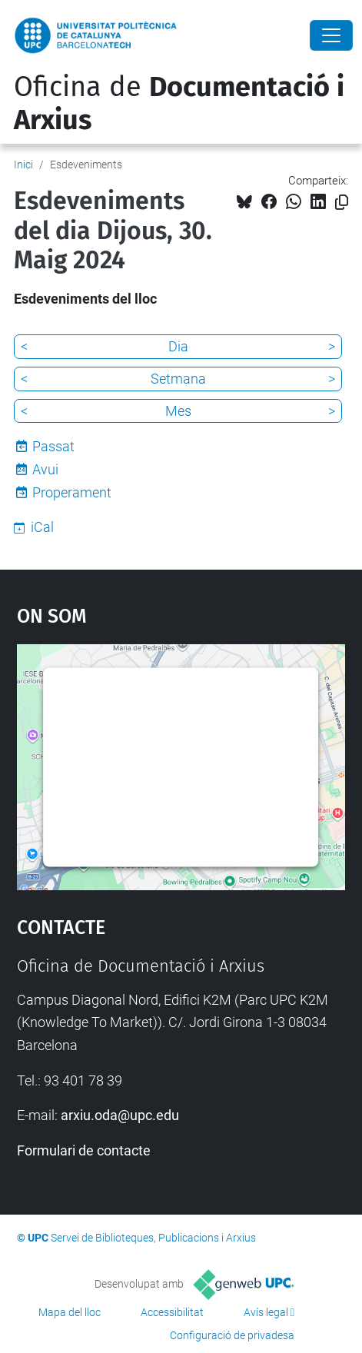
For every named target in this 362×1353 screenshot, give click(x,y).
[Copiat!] (341, 202)
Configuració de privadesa (232, 1335)
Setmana (178, 379)
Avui (45, 469)
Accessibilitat (172, 1312)
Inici (23, 164)
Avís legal (266, 1312)
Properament (71, 492)
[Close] (331, 35)
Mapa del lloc (69, 1312)
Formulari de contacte (84, 1150)
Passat (53, 446)
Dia (178, 346)
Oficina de (179, 103)
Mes (178, 411)
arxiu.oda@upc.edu (120, 1115)
